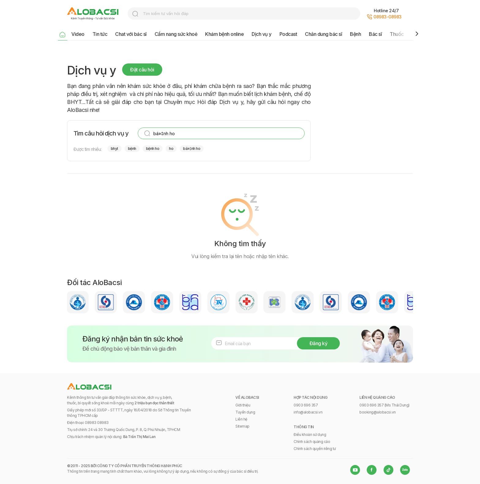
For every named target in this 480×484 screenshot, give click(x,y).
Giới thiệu (242, 405)
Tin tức (99, 34)
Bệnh (355, 34)
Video (77, 34)
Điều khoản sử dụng (310, 434)
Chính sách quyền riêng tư (315, 448)
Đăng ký (318, 343)
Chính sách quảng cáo (312, 441)
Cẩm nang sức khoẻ (176, 34)
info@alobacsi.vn (308, 412)
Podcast (288, 34)
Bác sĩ (375, 34)
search (135, 14)
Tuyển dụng (245, 412)
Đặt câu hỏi (142, 70)
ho (171, 148)
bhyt (114, 148)
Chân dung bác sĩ (323, 34)
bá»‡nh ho (191, 148)
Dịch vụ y (262, 34)
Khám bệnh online (224, 34)
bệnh (132, 148)
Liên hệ (241, 419)
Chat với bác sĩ (131, 34)
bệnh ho (152, 148)
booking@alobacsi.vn (377, 412)
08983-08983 (387, 16)
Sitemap (242, 426)
